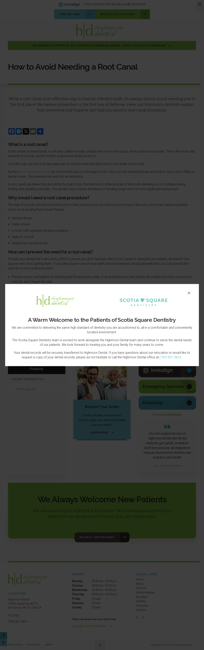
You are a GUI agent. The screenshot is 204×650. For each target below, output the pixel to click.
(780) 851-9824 (170, 357)
